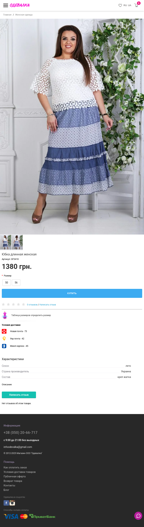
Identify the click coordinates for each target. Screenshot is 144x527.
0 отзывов (32, 304)
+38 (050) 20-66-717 (20, 432)
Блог (6, 490)
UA (129, 5)
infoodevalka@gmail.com (18, 447)
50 (6, 282)
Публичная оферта (15, 476)
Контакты (9, 485)
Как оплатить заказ (15, 467)
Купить (71, 293)
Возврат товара (13, 481)
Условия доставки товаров (20, 472)
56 (16, 282)
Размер (7, 275)
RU (125, 5)
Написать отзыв (47, 304)
